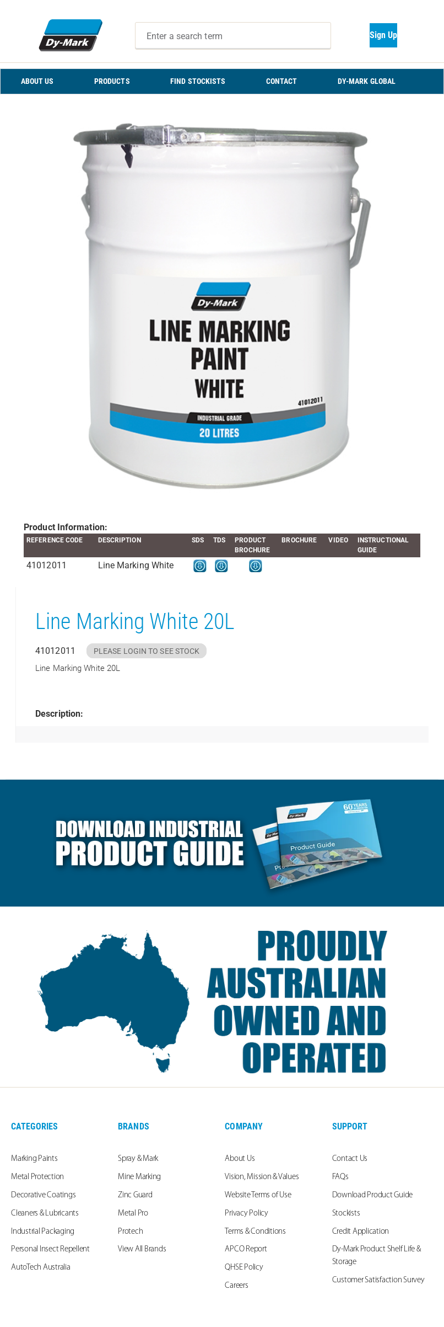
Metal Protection (37, 1177)
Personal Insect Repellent (50, 1249)
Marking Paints (34, 1159)
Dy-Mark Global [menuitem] (367, 81)
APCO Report (246, 1249)
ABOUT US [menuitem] (37, 81)
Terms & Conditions (255, 1232)
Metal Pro (133, 1213)
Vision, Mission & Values (262, 1177)
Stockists (346, 1213)
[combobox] (233, 36)
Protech (130, 1232)
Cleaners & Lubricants (45, 1213)
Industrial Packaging (42, 1232)
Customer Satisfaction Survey (378, 1280)
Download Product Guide (372, 1195)
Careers (236, 1286)
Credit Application (360, 1232)
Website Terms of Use (258, 1195)
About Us (240, 1159)
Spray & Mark (138, 1159)
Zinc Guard (135, 1195)
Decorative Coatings (43, 1195)
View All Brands (142, 1249)
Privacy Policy (246, 1213)
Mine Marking (139, 1177)
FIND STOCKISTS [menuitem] (197, 81)
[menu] (222, 81)
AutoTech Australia (41, 1268)
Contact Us (350, 1159)
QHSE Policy (244, 1268)
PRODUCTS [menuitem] (112, 81)
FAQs (340, 1177)
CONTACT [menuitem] (281, 81)
